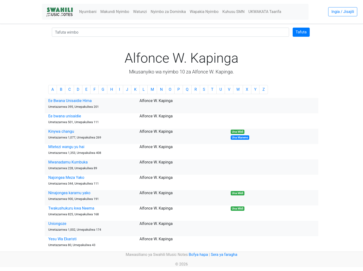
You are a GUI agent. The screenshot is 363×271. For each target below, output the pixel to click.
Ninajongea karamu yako (69, 193)
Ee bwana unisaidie (64, 116)
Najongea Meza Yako (66, 177)
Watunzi (140, 11)
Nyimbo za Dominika (168, 11)
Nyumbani (88, 11)
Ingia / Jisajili (342, 11)
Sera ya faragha (224, 254)
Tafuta (301, 32)
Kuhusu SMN (233, 11)
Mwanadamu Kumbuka (68, 162)
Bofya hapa (198, 254)
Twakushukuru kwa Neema (71, 208)
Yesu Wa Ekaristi (62, 239)
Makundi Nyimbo (114, 11)
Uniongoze (57, 223)
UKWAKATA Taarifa (264, 11)
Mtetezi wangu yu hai (66, 147)
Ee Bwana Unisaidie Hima (70, 100)
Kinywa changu (61, 131)
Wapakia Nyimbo (204, 11)
